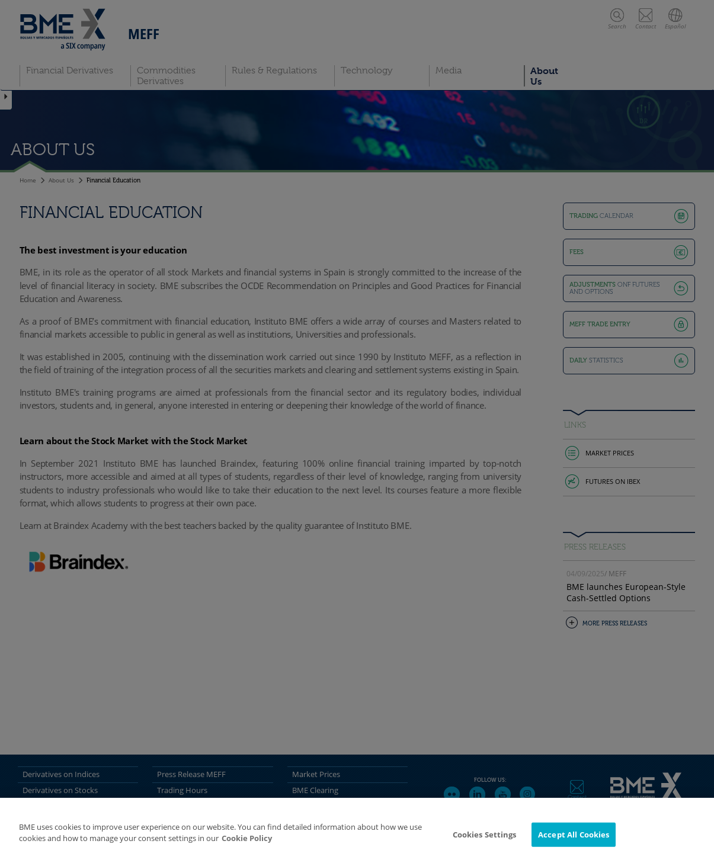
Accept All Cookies (573, 842)
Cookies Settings (485, 842)
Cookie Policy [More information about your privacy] (247, 847)
